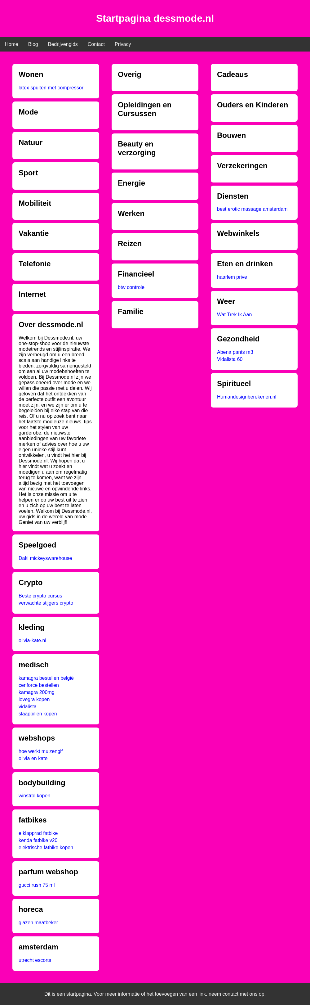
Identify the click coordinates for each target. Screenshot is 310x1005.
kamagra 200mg (37, 692)
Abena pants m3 (235, 352)
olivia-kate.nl (32, 640)
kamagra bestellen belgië (46, 678)
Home (11, 44)
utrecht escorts (35, 960)
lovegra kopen (34, 699)
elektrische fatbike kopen (46, 847)
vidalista (28, 706)
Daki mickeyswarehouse (45, 558)
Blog (33, 44)
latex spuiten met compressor (51, 87)
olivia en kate (33, 758)
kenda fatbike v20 (38, 840)
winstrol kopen (34, 795)
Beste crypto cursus (40, 595)
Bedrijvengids (63, 44)
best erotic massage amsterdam (252, 209)
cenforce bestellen (39, 685)
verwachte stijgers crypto (46, 603)
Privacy (123, 44)
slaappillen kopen (38, 713)
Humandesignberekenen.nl (246, 396)
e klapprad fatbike (38, 833)
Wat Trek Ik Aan (234, 314)
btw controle (131, 287)
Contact (96, 44)
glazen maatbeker (38, 922)
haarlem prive (232, 277)
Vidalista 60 (229, 359)
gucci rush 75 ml (37, 885)
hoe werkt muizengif (41, 751)
